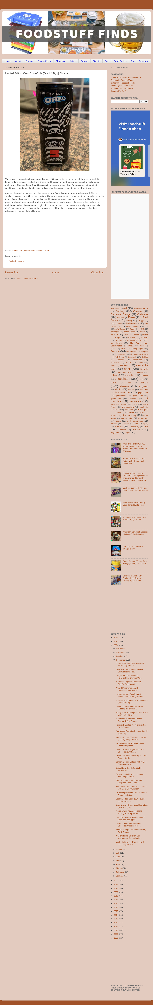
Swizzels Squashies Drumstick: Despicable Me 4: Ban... (129, 781)
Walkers (124, 365)
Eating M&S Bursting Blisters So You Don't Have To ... (132, 713)
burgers (140, 372)
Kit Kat (114, 334)
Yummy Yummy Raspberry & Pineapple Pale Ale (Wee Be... (130, 695)
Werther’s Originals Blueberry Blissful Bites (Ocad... (128, 683)
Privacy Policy (44, 61)
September (121, 660)
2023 (116, 881)
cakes (114, 375)
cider (141, 379)
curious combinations (33, 250)
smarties (126, 424)
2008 (116, 938)
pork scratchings (135, 421)
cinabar (15, 250)
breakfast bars (124, 372)
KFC (142, 329)
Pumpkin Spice (121, 354)
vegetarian (115, 432)
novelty (114, 415)
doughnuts (143, 386)
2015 (116, 911)
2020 (116, 892)
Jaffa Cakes (120, 329)
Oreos (46, 250)
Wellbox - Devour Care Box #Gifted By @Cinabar (134, 518)
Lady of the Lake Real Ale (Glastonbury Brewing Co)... (129, 676)
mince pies (143, 410)
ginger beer (143, 393)
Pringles (144, 351)
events (131, 390)
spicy (145, 424)
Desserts (143, 61)
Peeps (141, 346)
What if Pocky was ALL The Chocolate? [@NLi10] (128, 689)
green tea (116, 398)
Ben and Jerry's (141, 308)
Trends (140, 362)
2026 (116, 637)
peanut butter (127, 418)
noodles (130, 412)
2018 (116, 900)
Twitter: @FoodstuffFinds (122, 86)
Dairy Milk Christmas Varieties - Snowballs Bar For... (129, 670)
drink (117, 389)
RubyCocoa (119, 357)
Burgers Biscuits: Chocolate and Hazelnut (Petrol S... (130, 664)
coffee (114, 382)
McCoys (118, 340)
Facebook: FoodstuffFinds (122, 80)
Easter (131, 317)
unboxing (122, 430)
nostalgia (142, 412)
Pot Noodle (131, 351)
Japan (132, 329)
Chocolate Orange (121, 314)
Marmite (144, 337)
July (118, 853)
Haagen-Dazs (116, 324)
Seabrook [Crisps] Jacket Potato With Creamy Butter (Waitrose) (134, 460)
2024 (116, 645)
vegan (136, 429)
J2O (146, 326)
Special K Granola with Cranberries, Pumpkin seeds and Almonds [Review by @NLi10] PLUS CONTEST (135, 476)
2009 (116, 934)
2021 (116, 888)
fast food (144, 390)
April (118, 864)
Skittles (144, 357)
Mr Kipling (116, 343)
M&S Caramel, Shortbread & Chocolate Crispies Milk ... (128, 824)
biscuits (144, 369)
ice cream (135, 401)
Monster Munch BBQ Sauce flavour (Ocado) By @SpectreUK (131, 738)
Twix (113, 365)
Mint (142, 340)
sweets (119, 426)
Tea (132, 61)
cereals (129, 375)
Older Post (97, 272)
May (118, 861)
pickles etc (143, 418)
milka (117, 410)
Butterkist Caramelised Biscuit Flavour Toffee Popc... (129, 720)
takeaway (135, 427)
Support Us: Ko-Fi (118, 91)
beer (127, 369)
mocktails (118, 412)
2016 (116, 907)
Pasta (130, 346)
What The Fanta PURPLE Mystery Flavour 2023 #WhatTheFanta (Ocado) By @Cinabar (135, 447)
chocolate (121, 379)
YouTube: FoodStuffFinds (122, 88)
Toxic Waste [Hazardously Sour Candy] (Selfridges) (134, 503)
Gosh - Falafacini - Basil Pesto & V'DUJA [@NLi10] (130, 843)
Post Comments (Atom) (27, 278)
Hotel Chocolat (132, 326)
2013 (116, 919)
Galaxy (129, 320)
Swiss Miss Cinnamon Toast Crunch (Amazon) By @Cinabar (131, 787)
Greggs (141, 321)
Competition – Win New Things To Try (133, 547)
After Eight (115, 308)
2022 (116, 884)
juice (135, 404)
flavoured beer (122, 392)
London (136, 335)
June (118, 857)
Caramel (137, 311)
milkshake (129, 410)
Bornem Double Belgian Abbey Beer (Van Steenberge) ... (131, 763)
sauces (114, 424)
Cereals (84, 61)
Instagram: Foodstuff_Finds (123, 83)
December (121, 648)
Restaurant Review (139, 354)
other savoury (129, 415)
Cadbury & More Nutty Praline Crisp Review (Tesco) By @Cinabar (132, 578)
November (121, 652)
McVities (131, 340)
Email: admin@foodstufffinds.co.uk (126, 77)
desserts (124, 386)
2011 (116, 926)
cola (21, 250)
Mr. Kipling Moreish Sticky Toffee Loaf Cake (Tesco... (130, 744)
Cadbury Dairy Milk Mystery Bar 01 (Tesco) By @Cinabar (135, 489)
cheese (144, 375)
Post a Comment (16, 261)
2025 (116, 641)
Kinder (142, 332)
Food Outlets (120, 61)
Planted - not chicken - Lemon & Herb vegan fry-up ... (130, 775)
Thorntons (115, 362)
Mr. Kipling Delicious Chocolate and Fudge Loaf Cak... (131, 794)
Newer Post (12, 272)
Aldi (125, 308)
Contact (29, 61)
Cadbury (120, 311)
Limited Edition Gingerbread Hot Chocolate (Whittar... (130, 750)
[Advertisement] (49, 229)
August (119, 849)
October (120, 656)
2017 (116, 903)
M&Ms (145, 335)
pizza (118, 421)
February (120, 872)
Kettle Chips (129, 332)
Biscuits (96, 61)
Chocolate (61, 61)
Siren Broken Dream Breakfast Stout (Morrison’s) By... (131, 806)
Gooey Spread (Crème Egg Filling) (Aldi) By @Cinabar (135, 562)
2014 (116, 915)
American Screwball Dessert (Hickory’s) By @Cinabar (135, 533)
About (18, 61)
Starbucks (137, 360)
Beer (107, 61)
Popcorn (115, 351)
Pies (123, 348)
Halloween (131, 323)
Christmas (142, 314)
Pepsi (113, 349)
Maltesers (131, 337)
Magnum (119, 337)
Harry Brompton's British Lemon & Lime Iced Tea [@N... (130, 818)
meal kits (144, 407)
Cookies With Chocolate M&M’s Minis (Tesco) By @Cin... (129, 812)
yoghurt (128, 432)
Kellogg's (115, 332)
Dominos (120, 318)
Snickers (120, 360)
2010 (116, 930)
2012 (116, 922)
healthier (133, 398)
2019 (116, 896)
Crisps (73, 61)
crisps (144, 382)
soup (135, 424)
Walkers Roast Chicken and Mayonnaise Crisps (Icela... (129, 837)
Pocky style (137, 348)
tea (146, 426)
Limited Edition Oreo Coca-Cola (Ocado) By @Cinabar (129, 707)
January (120, 876)
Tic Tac (128, 362)
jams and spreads (119, 404)
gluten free (138, 395)
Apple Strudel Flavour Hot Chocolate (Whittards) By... (132, 701)
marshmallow (128, 407)
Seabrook (132, 357)
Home (8, 61)
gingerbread (121, 395)
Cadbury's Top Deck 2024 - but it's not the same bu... (131, 800)
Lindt (126, 335)
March (119, 868)
